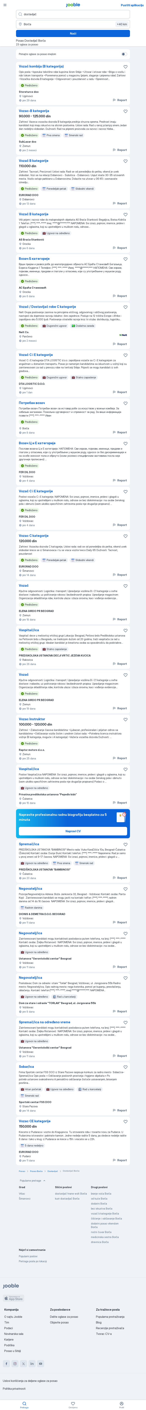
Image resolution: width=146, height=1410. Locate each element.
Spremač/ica (29, 844)
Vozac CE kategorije (35, 1121)
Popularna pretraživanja (110, 1316)
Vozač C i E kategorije (36, 355)
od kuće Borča (99, 1198)
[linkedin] (32, 1363)
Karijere (9, 1339)
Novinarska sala (13, 1334)
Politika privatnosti (14, 1388)
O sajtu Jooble (13, 1316)
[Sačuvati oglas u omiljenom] (125, 67)
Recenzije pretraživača (110, 1328)
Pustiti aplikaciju (132, 5)
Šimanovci (24, 1198)
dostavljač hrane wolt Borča (71, 1193)
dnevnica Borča (100, 1242)
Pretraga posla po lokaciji (33, 1261)
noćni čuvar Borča (101, 1232)
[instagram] (15, 1363)
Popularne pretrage (33, 1180)
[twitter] (23, 1363)
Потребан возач (32, 403)
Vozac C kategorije (34, 536)
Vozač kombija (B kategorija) (41, 66)
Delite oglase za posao (64, 1316)
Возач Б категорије (34, 258)
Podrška (9, 1345)
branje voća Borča (101, 1193)
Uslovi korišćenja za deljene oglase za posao (30, 1381)
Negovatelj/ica (30, 888)
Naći (73, 33)
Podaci (8, 1328)
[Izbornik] (5, 5)
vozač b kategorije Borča (105, 1213)
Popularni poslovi (28, 1256)
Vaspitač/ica (29, 630)
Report (119, 100)
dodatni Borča (99, 1203)
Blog (98, 1322)
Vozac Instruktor (32, 719)
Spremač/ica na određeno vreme (44, 1022)
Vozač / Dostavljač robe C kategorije (47, 307)
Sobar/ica (26, 1066)
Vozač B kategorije (33, 161)
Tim (6, 1322)
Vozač (24, 585)
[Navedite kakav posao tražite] (73, 14)
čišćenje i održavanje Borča (106, 1218)
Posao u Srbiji (12, 1351)
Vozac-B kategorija (34, 111)
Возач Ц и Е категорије (37, 443)
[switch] (124, 54)
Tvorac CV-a (104, 1334)
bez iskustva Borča (101, 1208)
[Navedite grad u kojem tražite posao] (73, 24)
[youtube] (40, 1363)
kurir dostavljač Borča (67, 1198)
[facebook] (6, 1363)
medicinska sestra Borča (105, 1237)
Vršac (22, 1193)
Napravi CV (73, 831)
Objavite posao (59, 1322)
